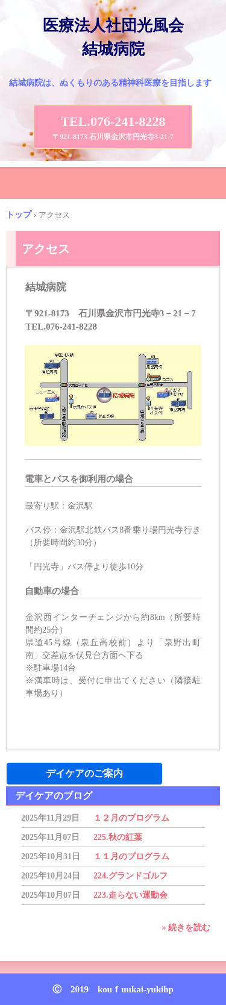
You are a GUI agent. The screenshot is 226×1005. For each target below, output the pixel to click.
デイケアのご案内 (84, 773)
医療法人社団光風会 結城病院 (120, 37)
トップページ (113, 954)
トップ (18, 214)
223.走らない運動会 (130, 895)
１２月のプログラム (131, 817)
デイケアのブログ (53, 796)
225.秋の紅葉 (117, 837)
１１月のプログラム (131, 856)
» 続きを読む (186, 927)
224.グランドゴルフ (130, 875)
